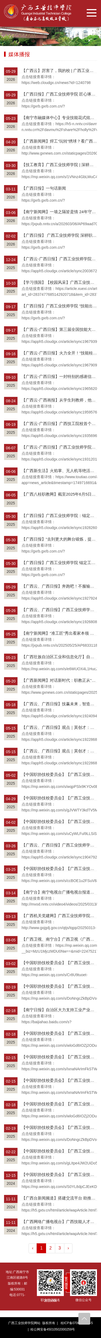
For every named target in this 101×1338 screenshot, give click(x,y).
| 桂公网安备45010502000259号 (50, 1329)
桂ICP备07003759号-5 (77, 1323)
